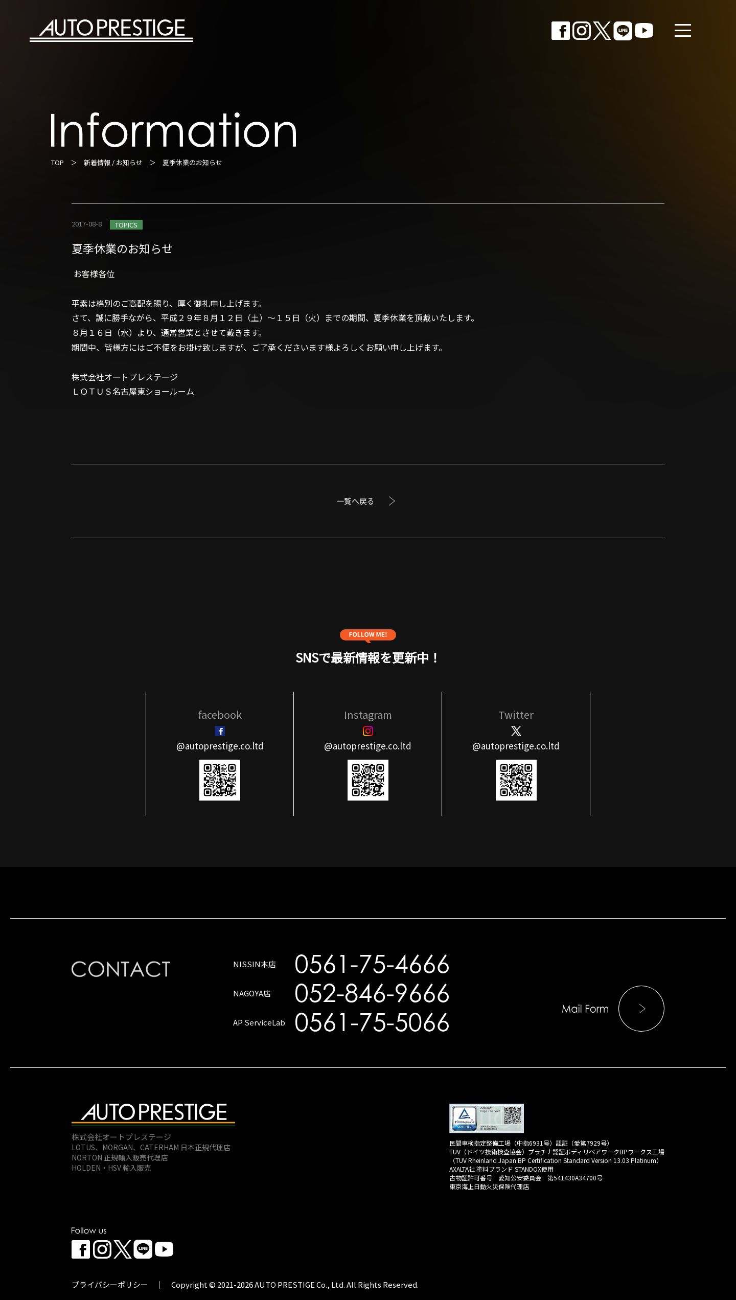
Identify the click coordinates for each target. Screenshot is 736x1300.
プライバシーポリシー (110, 1284)
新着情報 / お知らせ (113, 162)
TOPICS (126, 225)
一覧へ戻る (355, 500)
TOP (57, 162)
